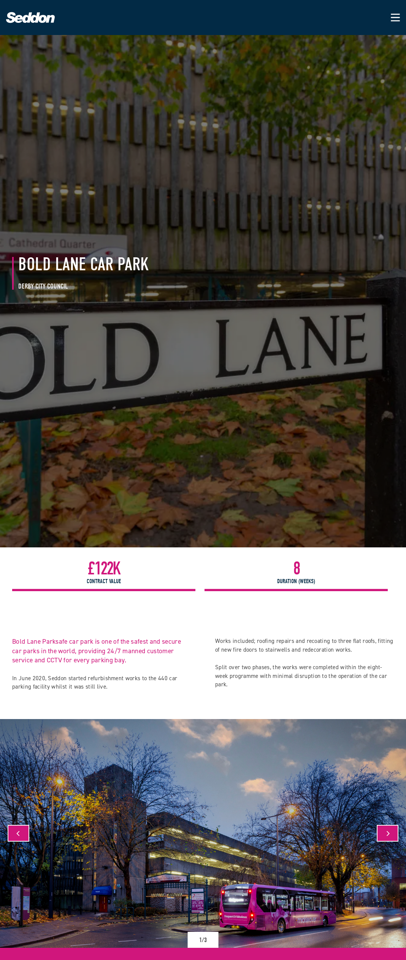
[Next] (387, 833)
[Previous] (18, 833)
